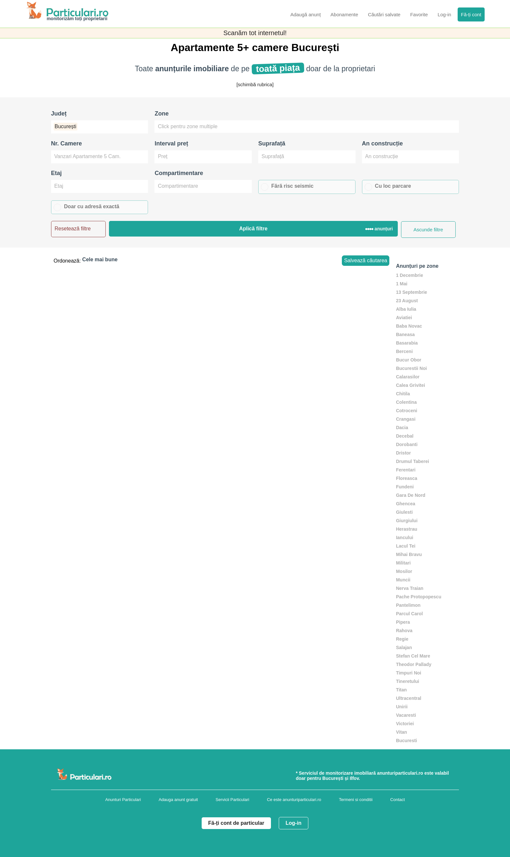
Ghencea (405, 503)
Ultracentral (408, 698)
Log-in (294, 823)
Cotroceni (406, 410)
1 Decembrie (409, 275)
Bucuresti (406, 740)
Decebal (404, 436)
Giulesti (404, 512)
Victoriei (405, 723)
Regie (402, 639)
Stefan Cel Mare (413, 656)
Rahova (404, 630)
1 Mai (401, 283)
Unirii (402, 706)
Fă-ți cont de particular (236, 823)
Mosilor (404, 571)
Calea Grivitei (410, 385)
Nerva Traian (409, 588)
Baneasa (405, 334)
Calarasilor (407, 376)
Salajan (404, 647)
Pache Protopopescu (418, 596)
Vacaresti (406, 715)
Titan (401, 689)
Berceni (404, 351)
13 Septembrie (411, 292)
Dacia (402, 427)
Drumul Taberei (412, 461)
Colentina (406, 402)
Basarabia (407, 343)
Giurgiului (406, 520)
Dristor (403, 453)
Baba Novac (409, 326)
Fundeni (404, 486)
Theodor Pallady (413, 664)
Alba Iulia (406, 309)
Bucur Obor (408, 359)
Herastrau (406, 529)
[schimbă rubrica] (255, 84)
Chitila (403, 393)
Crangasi (405, 419)
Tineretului (407, 681)
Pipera (403, 622)
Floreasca (406, 478)
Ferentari (405, 469)
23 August (407, 300)
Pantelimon (408, 605)
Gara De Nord (410, 495)
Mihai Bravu (409, 554)
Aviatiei (404, 317)
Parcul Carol (409, 613)
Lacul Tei (405, 546)
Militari (403, 562)
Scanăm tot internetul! (255, 32)
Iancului (404, 537)
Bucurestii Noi (411, 368)
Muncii (403, 579)
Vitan (401, 732)
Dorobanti (406, 444)
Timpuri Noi (408, 672)
